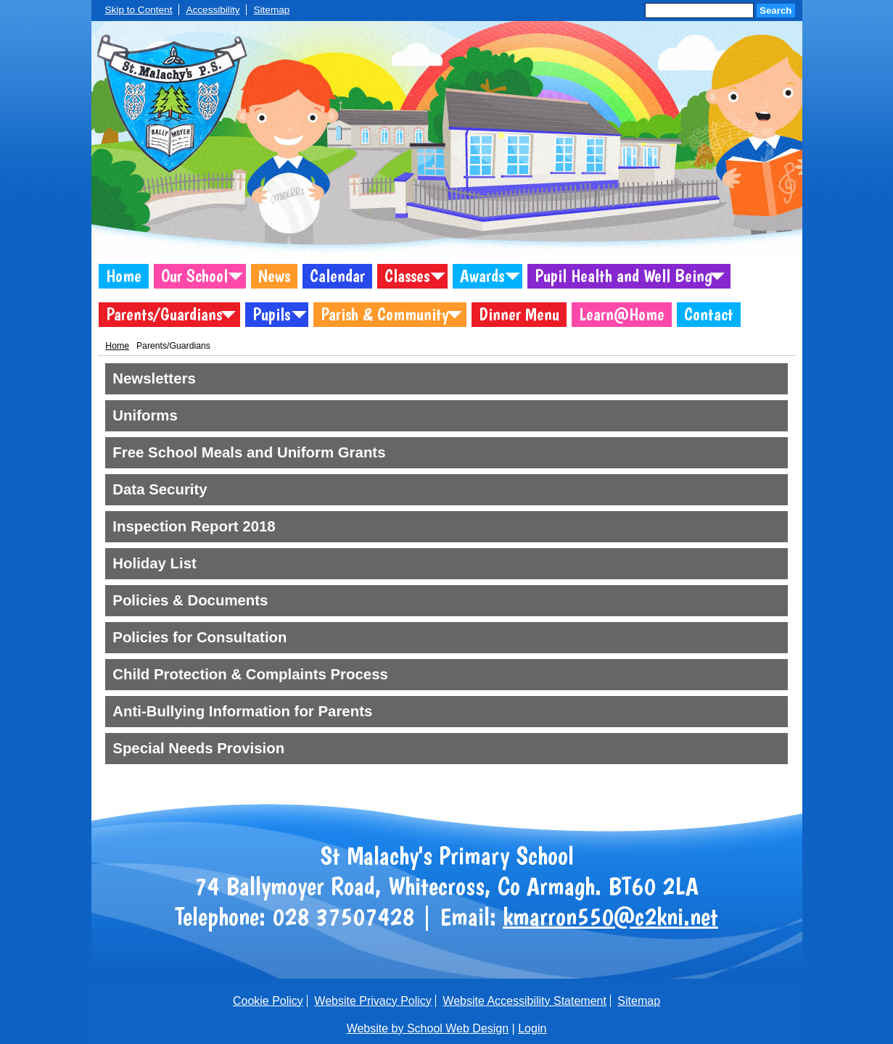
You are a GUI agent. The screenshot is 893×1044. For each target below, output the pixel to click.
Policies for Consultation (199, 637)
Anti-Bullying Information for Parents (242, 711)
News (274, 275)
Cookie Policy (268, 1001)
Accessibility (212, 9)
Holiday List (154, 563)
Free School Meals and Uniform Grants (248, 452)
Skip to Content (139, 9)
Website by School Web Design (428, 1028)
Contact (708, 314)
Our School (194, 275)
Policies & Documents (190, 600)
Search (775, 10)
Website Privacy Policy (373, 1001)
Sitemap (271, 9)
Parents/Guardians (164, 314)
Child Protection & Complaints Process (250, 674)
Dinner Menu (519, 314)
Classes (406, 275)
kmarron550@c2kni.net (610, 916)
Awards (482, 275)
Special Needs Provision (198, 748)
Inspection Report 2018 (193, 526)
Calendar (337, 275)
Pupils (271, 314)
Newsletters (153, 378)
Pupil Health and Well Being (623, 275)
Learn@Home (621, 314)
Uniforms (145, 415)
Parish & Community (384, 314)
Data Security (159, 489)
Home (123, 275)
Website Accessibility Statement (524, 1001)
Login (532, 1028)
